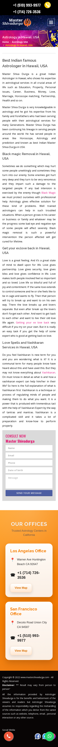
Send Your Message (29, 493)
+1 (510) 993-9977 (27, 5)
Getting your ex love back (32, 322)
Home (5, 41)
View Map (21, 587)
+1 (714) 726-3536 (27, 11)
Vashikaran (48, 372)
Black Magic (48, 192)
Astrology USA (20, 41)
